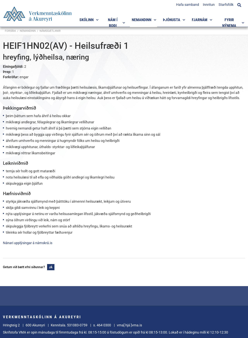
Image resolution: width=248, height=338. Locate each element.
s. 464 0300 (102, 325)
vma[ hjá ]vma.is (129, 325)
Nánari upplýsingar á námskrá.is (27, 243)
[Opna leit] (239, 4)
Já (51, 267)
